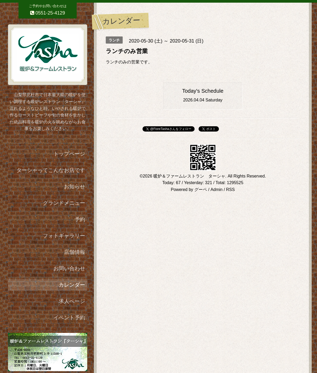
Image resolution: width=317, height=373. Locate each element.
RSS (230, 189)
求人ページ (72, 301)
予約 (80, 219)
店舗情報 (74, 252)
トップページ (69, 154)
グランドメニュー (64, 203)
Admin (216, 189)
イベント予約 (69, 317)
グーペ (200, 189)
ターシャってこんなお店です (50, 170)
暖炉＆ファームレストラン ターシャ (189, 176)
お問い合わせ (69, 268)
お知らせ (74, 186)
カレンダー (72, 285)
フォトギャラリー (64, 236)
